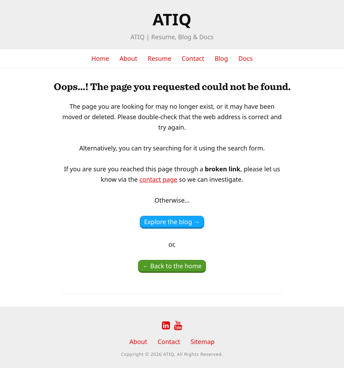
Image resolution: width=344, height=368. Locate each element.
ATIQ (172, 19)
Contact (193, 58)
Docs (245, 58)
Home (100, 58)
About (128, 58)
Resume (159, 58)
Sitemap (203, 341)
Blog (221, 58)
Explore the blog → (172, 222)
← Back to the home (172, 266)
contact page (158, 179)
